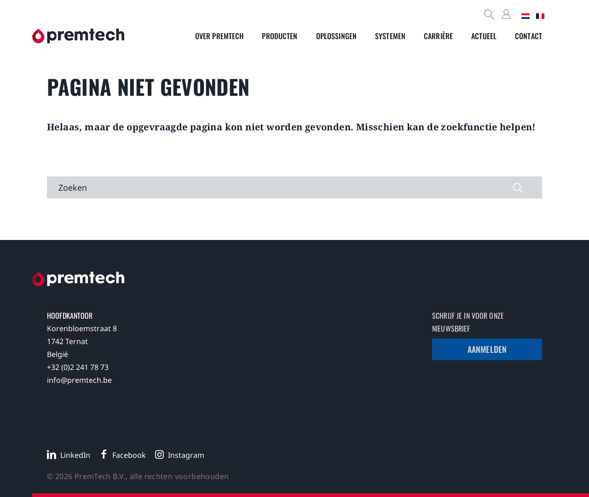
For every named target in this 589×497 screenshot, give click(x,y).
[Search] (489, 15)
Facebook (129, 455)
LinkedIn (75, 455)
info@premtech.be (79, 380)
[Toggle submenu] (219, 36)
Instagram (186, 455)
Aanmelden (487, 349)
